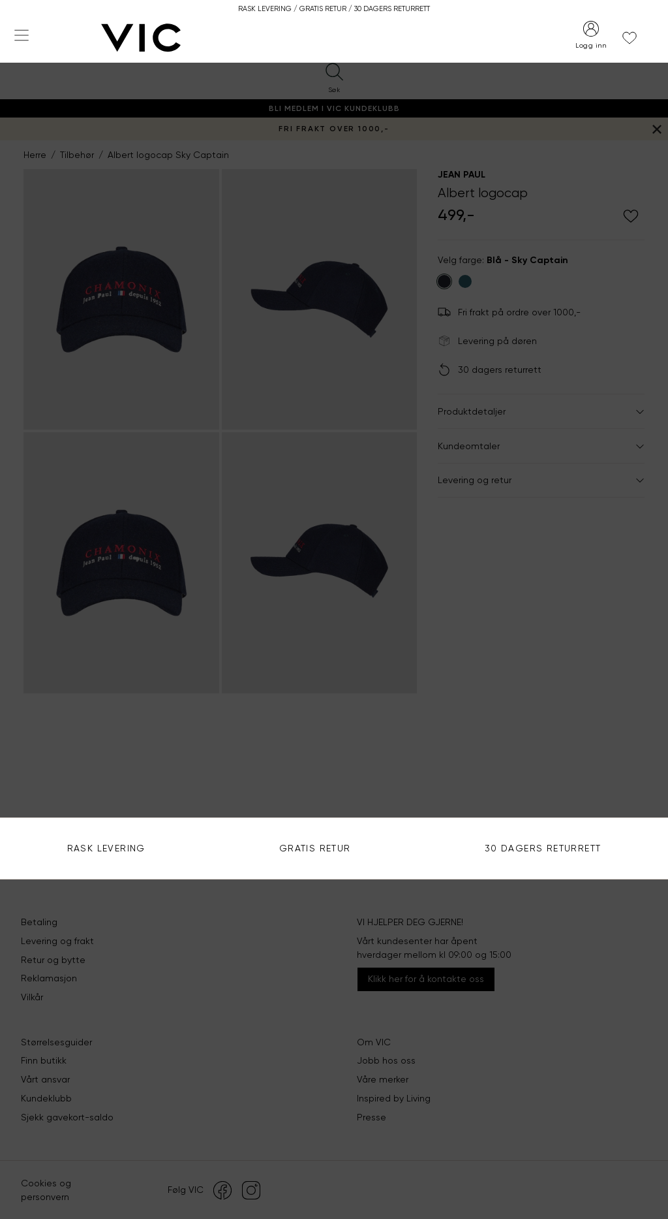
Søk (632, 245)
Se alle (440, 379)
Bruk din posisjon (461, 284)
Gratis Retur (315, 848)
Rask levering (106, 848)
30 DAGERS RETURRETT (543, 848)
